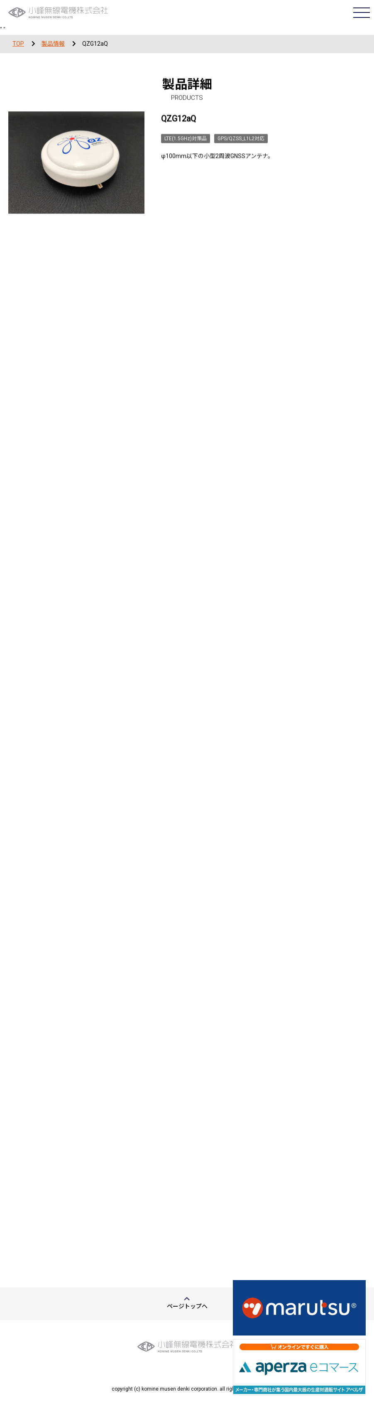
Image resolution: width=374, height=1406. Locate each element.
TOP (18, 43)
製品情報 (53, 43)
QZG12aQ (95, 43)
